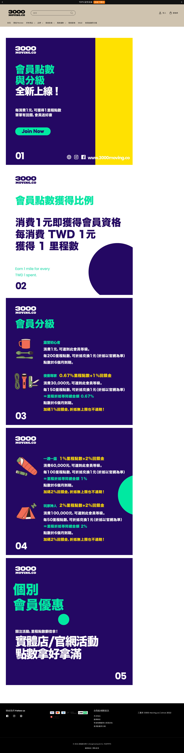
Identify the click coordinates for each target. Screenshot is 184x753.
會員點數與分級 (91, 23)
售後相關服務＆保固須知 (103, 723)
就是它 (101, 2)
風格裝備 (49, 23)
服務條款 (97, 719)
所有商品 (29, 23)
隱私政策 (96, 748)
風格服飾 (60, 23)
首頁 (9, 23)
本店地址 (97, 716)
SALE (80, 23)
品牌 (39, 23)
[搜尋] (71, 13)
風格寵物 (71, 23)
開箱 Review (18, 23)
